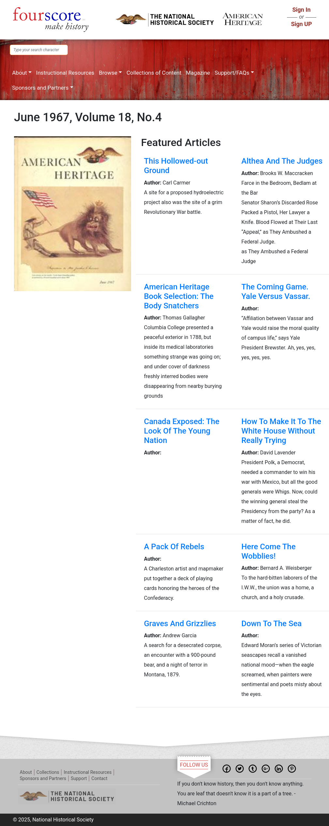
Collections (48, 772)
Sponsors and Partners (40, 87)
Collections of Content (154, 72)
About (19, 72)
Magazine (198, 72)
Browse (108, 72)
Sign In (301, 9)
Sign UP (301, 24)
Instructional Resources (65, 72)
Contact (99, 778)
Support (79, 778)
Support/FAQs (232, 72)
